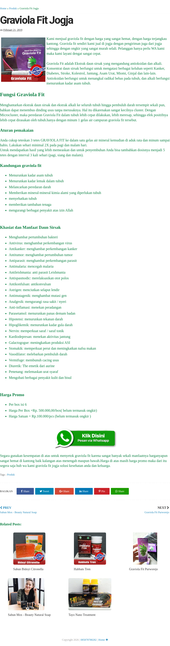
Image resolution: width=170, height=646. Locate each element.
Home (3, 8)
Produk (13, 8)
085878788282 (89, 639)
